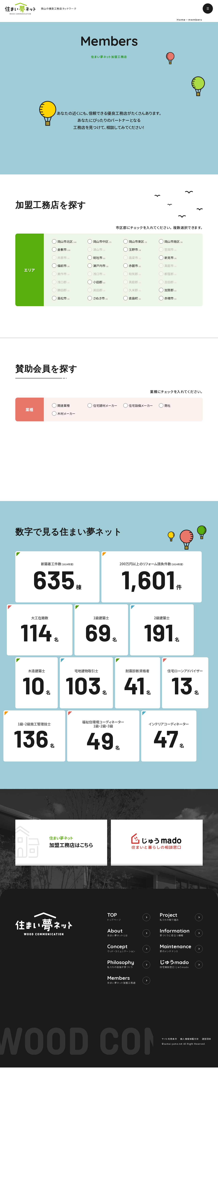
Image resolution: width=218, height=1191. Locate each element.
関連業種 (63, 518)
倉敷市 (63, 362)
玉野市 (135, 362)
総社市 (99, 370)
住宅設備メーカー (141, 518)
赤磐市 (135, 378)
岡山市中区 (102, 353)
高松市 (63, 410)
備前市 (63, 378)
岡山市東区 (138, 353)
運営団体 (206, 1162)
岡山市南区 (173, 353)
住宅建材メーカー (105, 518)
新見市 (170, 370)
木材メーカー (66, 526)
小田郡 (99, 394)
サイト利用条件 (169, 1162)
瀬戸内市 (100, 378)
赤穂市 (170, 410)
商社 (167, 518)
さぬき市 (100, 410)
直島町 (135, 410)
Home (181, 19)
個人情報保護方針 (189, 1162)
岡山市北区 (66, 353)
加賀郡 (170, 402)
